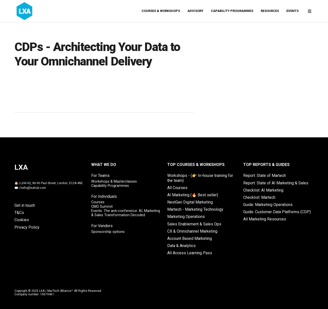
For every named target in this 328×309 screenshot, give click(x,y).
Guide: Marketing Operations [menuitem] (268, 204)
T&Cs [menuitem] (19, 212)
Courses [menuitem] (97, 202)
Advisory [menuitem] (195, 11)
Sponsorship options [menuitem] (108, 232)
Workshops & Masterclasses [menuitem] (114, 181)
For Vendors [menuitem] (102, 225)
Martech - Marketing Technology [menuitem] (195, 209)
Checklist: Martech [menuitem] (259, 197)
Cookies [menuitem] (21, 219)
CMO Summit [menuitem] (102, 207)
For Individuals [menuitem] (104, 196)
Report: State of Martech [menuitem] (264, 175)
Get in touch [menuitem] (24, 205)
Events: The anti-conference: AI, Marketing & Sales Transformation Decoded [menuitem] (125, 213)
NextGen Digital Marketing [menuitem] (190, 202)
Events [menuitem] (292, 11)
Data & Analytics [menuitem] (181, 245)
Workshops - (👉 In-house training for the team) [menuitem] (200, 178)
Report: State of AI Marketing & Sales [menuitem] (275, 183)
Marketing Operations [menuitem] (186, 216)
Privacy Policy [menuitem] (26, 227)
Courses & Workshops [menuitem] (161, 11)
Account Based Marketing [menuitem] (189, 238)
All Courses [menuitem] (177, 187)
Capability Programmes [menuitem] (232, 11)
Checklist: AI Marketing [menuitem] (263, 190)
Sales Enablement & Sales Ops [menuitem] (194, 224)
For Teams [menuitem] (100, 175)
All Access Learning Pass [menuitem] (189, 253)
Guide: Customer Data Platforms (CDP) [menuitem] (277, 211)
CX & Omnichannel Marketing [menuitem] (192, 231)
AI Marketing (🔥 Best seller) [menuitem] (192, 195)
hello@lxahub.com (33, 188)
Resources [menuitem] (270, 11)
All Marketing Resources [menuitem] (264, 219)
